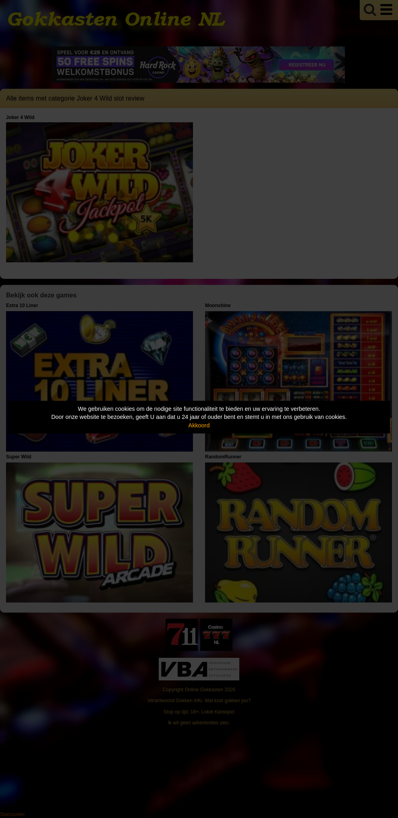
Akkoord (199, 425)
